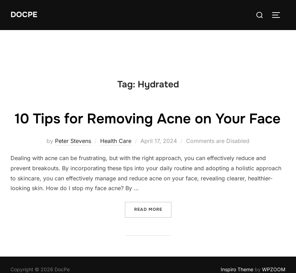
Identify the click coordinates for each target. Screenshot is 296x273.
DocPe (24, 15)
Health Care (115, 161)
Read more (153, 229)
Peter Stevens (73, 161)
